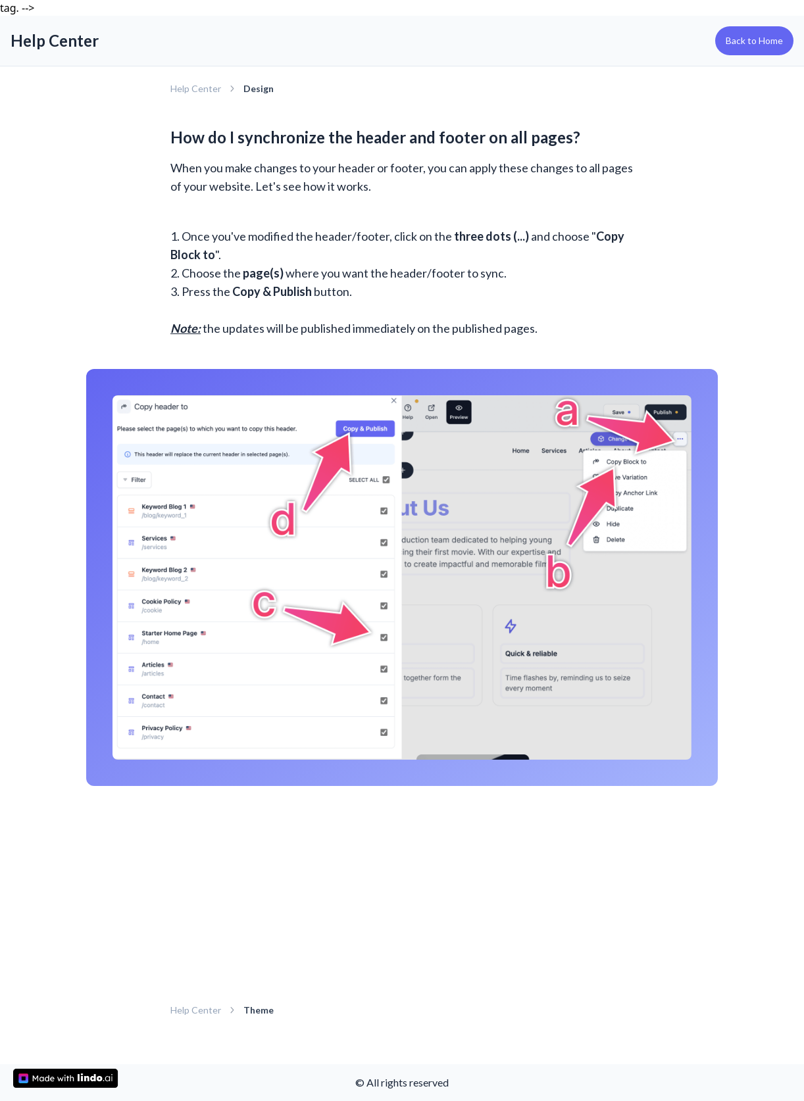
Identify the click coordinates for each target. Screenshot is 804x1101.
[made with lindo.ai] (65, 1078)
